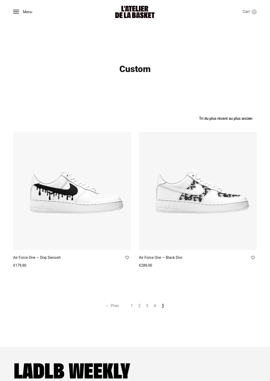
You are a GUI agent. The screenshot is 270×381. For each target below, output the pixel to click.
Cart (250, 12)
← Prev (109, 305)
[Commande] (226, 118)
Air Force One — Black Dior (160, 257)
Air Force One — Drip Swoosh (37, 257)
